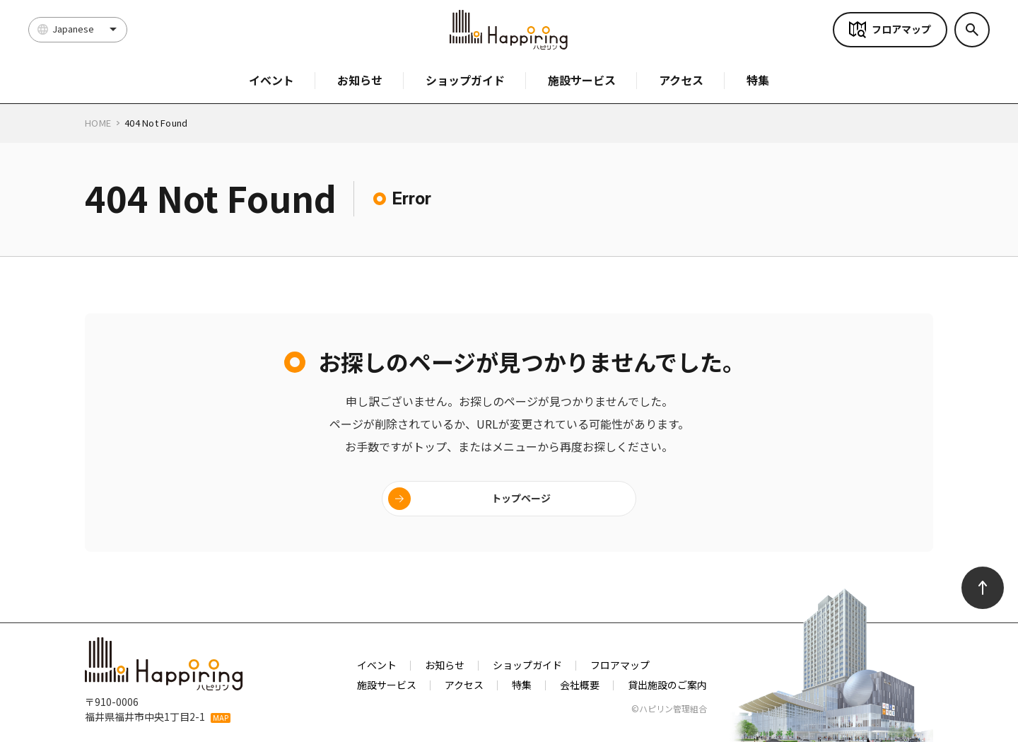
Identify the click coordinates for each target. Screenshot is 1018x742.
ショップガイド (465, 79)
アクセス (681, 79)
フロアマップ (901, 29)
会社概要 (579, 685)
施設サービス (582, 79)
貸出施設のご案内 (667, 685)
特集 (758, 79)
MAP (220, 718)
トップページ (521, 498)
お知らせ (359, 79)
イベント (271, 79)
